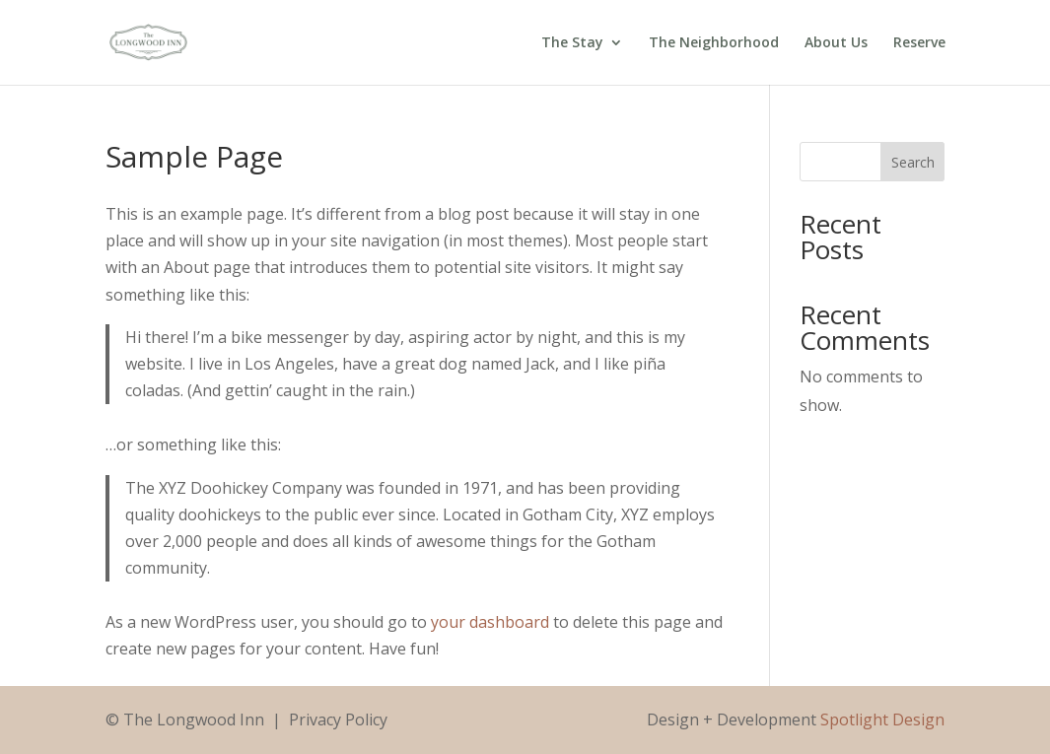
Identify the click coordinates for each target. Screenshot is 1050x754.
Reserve (919, 43)
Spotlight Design (882, 719)
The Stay (572, 43)
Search (913, 162)
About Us (836, 43)
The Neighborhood (714, 43)
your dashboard (490, 622)
